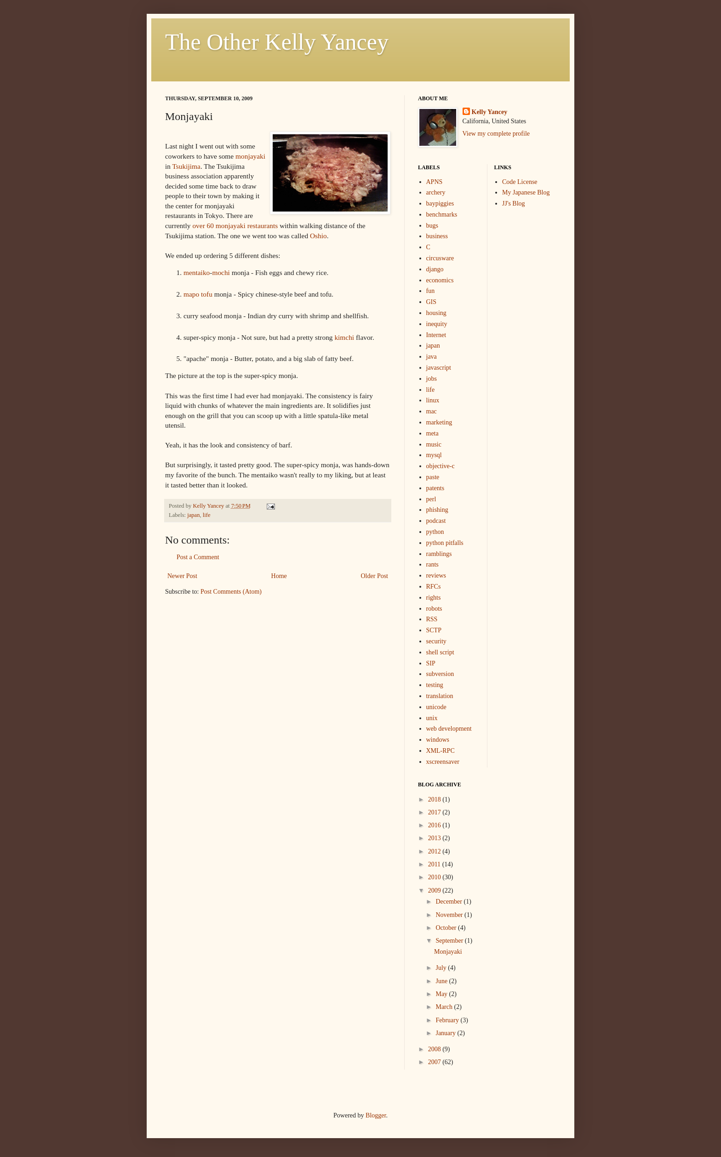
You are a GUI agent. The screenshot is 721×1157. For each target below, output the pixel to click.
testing (434, 685)
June (442, 981)
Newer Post (182, 576)
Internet (436, 335)
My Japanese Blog (525, 192)
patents (435, 488)
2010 (435, 877)
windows (438, 739)
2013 (435, 838)
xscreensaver (442, 761)
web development (449, 728)
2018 (435, 799)
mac (431, 411)
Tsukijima (186, 166)
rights (433, 597)
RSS (432, 619)
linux (433, 400)
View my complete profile (496, 133)
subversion (440, 673)
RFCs (433, 586)
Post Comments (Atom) (231, 591)
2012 (435, 851)
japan (193, 515)
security (436, 641)
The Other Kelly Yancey (277, 42)
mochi (220, 272)
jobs (431, 378)
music (433, 444)
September (449, 940)
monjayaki (250, 156)
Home (279, 576)
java (431, 356)
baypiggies (440, 203)
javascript (438, 367)
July (441, 967)
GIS (431, 301)
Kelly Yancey (490, 112)
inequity (436, 324)
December (449, 901)
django (435, 269)
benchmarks (442, 214)
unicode (436, 707)
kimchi (344, 337)
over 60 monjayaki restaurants (235, 225)
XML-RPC (440, 750)
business (437, 236)
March (444, 1006)
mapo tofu (197, 294)
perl (431, 499)
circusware (440, 258)
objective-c (440, 466)
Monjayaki (448, 951)
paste (433, 477)
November (449, 914)
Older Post (375, 576)
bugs (432, 225)
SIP (430, 663)
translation (439, 696)
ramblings (439, 553)
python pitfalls (445, 542)
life (207, 515)
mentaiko (196, 272)
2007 (435, 1062)
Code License (520, 181)
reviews (436, 575)
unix (432, 718)
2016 (435, 825)
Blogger (376, 1115)
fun (430, 290)
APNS (434, 181)
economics (440, 280)
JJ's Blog (513, 203)
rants (432, 564)
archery (436, 192)
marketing (439, 422)
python (435, 531)
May (442, 994)
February (447, 1020)
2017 (435, 812)
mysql (434, 455)
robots (434, 608)
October (446, 927)
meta (432, 433)
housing (436, 312)
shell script (440, 652)
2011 (435, 864)
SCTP (433, 630)
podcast (436, 520)
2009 (435, 890)
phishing (437, 509)
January (446, 1033)
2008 (435, 1049)
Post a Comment (198, 557)
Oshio (318, 236)
